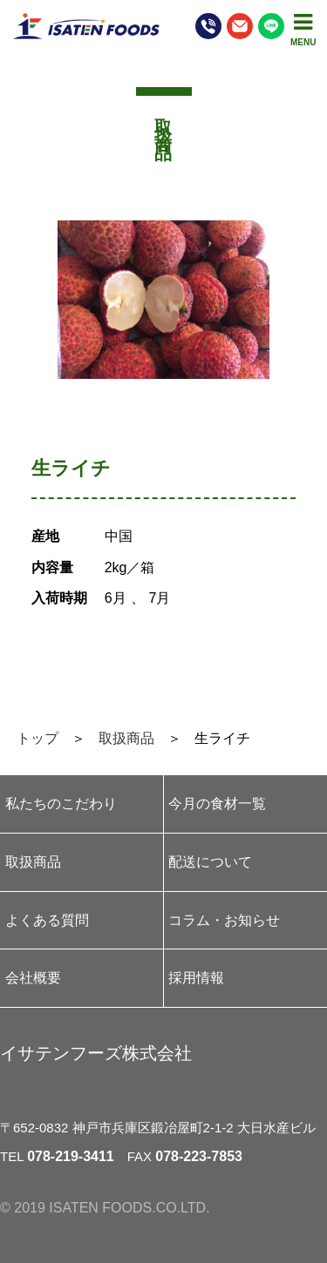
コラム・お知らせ (224, 920)
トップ (37, 738)
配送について (210, 861)
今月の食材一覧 (217, 803)
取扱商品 (126, 738)
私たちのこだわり (61, 803)
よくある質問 (47, 920)
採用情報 (196, 977)
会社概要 (33, 977)
